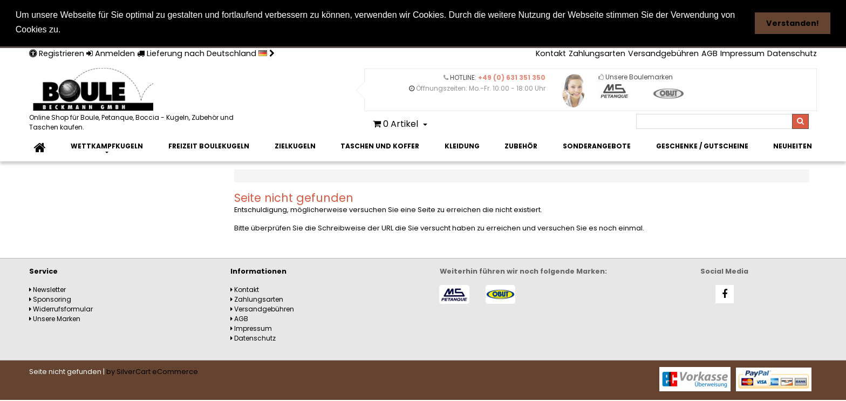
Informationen (258, 270)
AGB (709, 52)
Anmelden (110, 52)
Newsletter (47, 289)
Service (43, 270)
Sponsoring (50, 298)
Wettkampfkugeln (107, 145)
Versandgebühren (663, 52)
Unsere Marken (54, 318)
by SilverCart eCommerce (152, 371)
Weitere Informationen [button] (113, 29)
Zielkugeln (295, 145)
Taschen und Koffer (379, 145)
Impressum (742, 52)
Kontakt (551, 52)
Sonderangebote (597, 145)
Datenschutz (792, 52)
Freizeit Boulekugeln (208, 145)
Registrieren (56, 52)
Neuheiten (792, 145)
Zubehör (520, 145)
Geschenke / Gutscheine (702, 145)
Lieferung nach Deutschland (206, 52)
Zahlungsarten (597, 52)
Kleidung (462, 145)
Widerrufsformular (61, 308)
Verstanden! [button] (792, 23)
